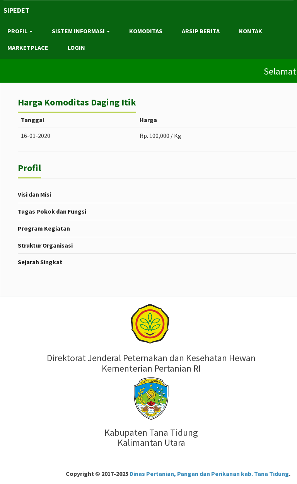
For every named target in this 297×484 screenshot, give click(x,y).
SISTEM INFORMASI (81, 31)
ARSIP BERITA (201, 31)
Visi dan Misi (34, 194)
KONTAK (250, 31)
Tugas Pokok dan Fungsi (52, 211)
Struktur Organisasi (45, 245)
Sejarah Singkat (40, 262)
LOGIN (76, 47)
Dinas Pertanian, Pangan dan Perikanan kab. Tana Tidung (208, 473)
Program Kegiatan (44, 228)
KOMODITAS (145, 31)
